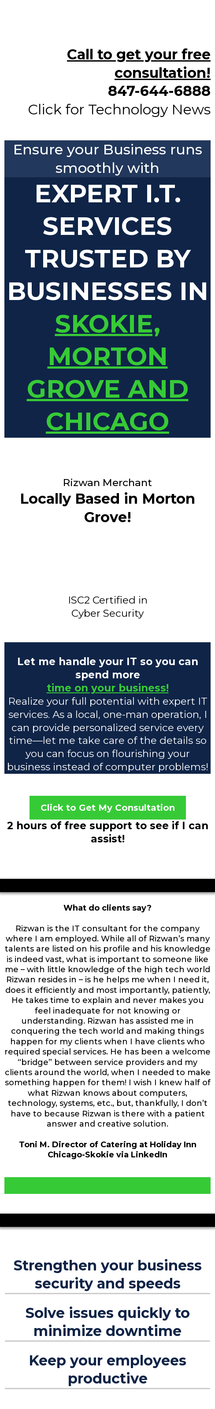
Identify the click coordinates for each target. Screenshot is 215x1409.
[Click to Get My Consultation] (108, 808)
